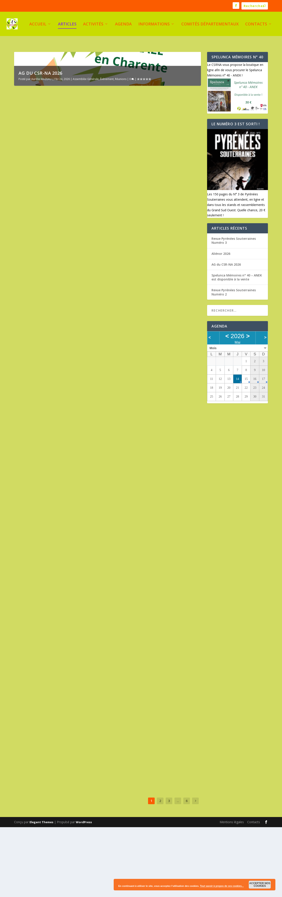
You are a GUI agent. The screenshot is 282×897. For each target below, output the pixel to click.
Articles (67, 25)
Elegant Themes (41, 892)
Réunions (120, 148)
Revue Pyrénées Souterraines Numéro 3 (58, 333)
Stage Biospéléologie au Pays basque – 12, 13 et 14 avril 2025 (58, 814)
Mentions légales (232, 892)
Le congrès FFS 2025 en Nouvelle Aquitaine (147, 686)
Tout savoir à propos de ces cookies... (221, 886)
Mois (213, 341)
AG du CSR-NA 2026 (40, 143)
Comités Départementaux (210, 25)
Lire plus (28, 258)
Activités (93, 25)
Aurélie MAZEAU (41, 148)
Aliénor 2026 (127, 338)
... (178, 870)
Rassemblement (29, 714)
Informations (154, 25)
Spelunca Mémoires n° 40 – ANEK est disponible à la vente (150, 226)
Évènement (107, 148)
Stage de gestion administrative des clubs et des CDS (56, 591)
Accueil (37, 25)
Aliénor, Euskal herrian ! (44, 703)
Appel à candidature (136, 483)
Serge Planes (31, 340)
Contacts (256, 25)
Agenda (123, 25)
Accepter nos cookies (259, 884)
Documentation (71, 340)
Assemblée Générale (86, 148)
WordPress (84, 892)
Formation (82, 600)
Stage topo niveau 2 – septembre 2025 (152, 579)
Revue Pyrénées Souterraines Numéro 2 (58, 479)
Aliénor (77, 709)
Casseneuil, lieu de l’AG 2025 (143, 743)
